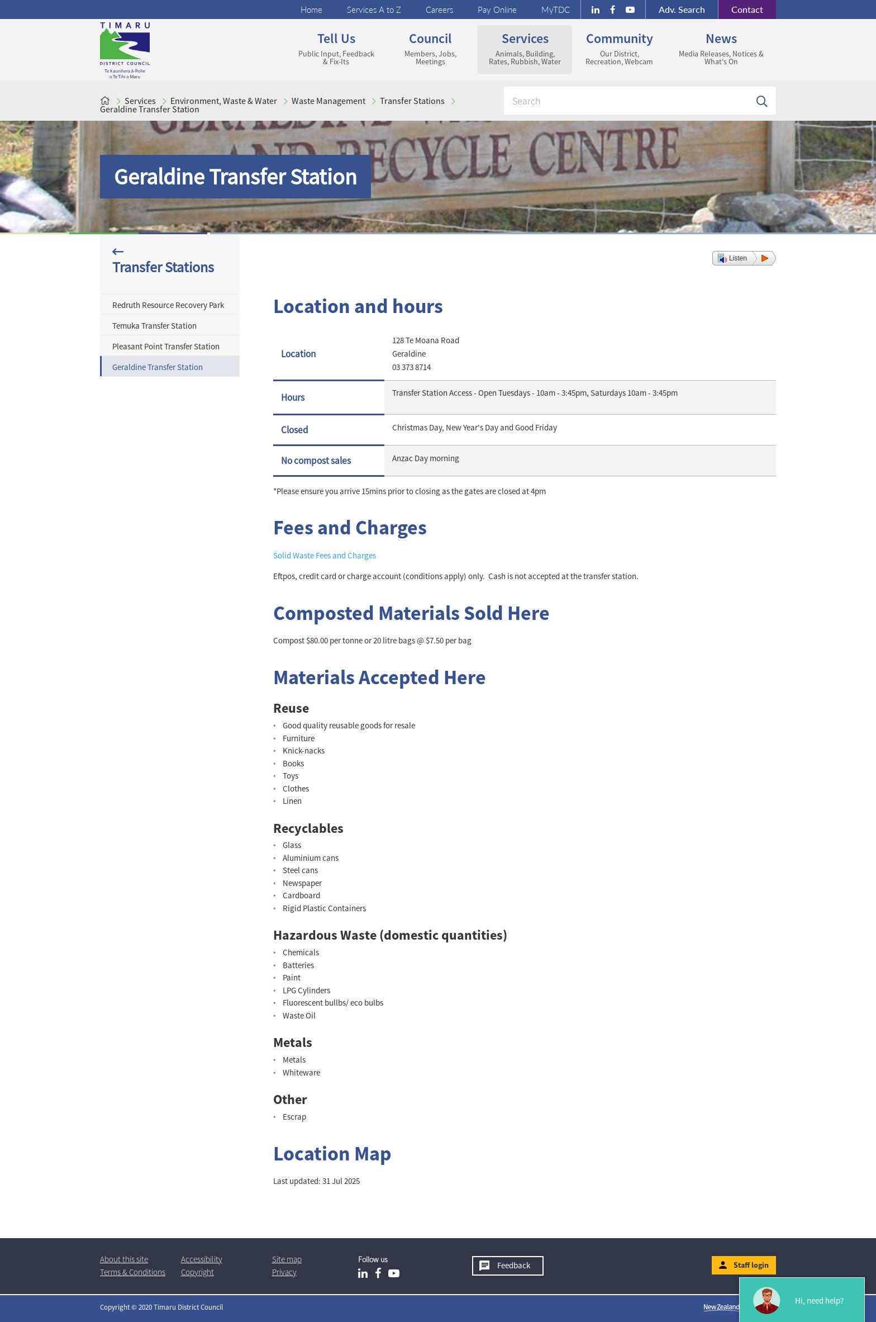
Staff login (751, 1265)
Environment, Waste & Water (223, 100)
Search (682, 9)
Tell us (336, 48)
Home (311, 9)
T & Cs (132, 1272)
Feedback (513, 1265)
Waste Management (328, 100)
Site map (287, 1259)
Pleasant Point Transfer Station (166, 346)
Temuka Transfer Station (154, 325)
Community (619, 48)
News (721, 48)
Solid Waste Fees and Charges (324, 555)
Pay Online (497, 9)
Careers (439, 9)
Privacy (284, 1272)
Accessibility (201, 1259)
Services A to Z (374, 9)
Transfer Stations (412, 100)
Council (430, 48)
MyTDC (555, 9)
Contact (740, 9)
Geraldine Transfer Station (149, 109)
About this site (124, 1259)
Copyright (197, 1272)
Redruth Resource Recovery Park (168, 305)
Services (525, 48)
